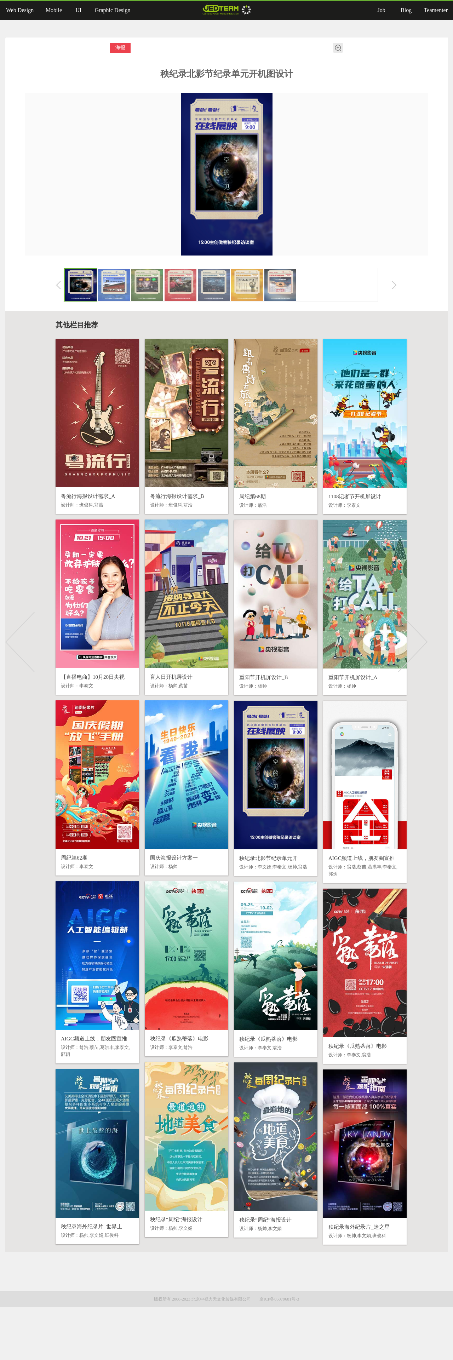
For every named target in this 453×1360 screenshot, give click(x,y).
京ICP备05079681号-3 (279, 1351)
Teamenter (436, 10)
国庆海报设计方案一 (164, 877)
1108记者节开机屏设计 (345, 516)
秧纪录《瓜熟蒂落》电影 (170, 1058)
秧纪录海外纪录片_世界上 (82, 1246)
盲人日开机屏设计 (162, 696)
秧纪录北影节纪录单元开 (259, 877)
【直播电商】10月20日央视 (83, 696)
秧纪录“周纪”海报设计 (167, 1239)
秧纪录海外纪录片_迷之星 (349, 1246)
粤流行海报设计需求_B (168, 515)
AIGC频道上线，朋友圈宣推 (352, 877)
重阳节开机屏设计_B (254, 697)
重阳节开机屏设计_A (343, 697)
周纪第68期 (243, 516)
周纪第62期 (64, 877)
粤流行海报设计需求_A (78, 515)
